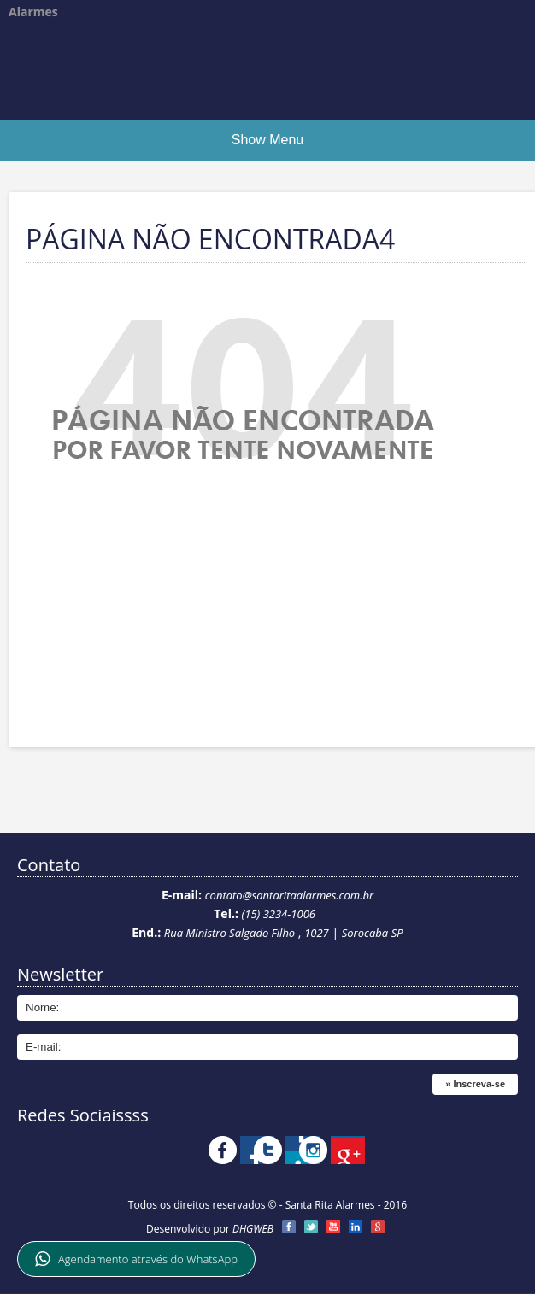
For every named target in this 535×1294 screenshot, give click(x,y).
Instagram (384, 1150)
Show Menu (268, 139)
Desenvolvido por (209, 1228)
